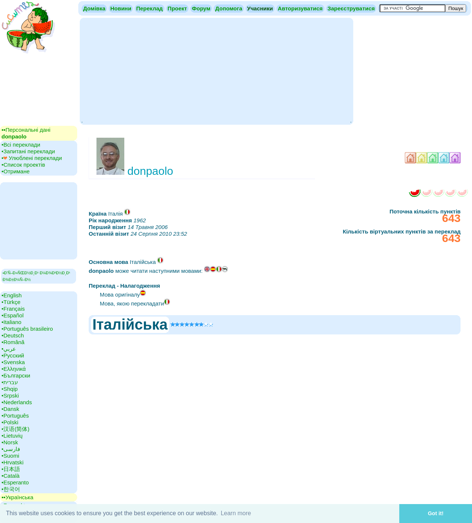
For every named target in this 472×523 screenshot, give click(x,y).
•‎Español (12, 315)
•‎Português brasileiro (27, 329)
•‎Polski (9, 422)
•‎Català (10, 476)
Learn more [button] (236, 513)
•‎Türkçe (10, 302)
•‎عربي (8, 349)
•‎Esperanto (15, 482)
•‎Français (13, 308)
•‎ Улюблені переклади (31, 158)
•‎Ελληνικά (13, 369)
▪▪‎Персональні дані (25, 133)
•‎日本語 (10, 469)
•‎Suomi (10, 455)
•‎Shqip (9, 389)
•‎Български (15, 375)
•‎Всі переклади (20, 144)
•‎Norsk (9, 442)
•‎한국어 (10, 489)
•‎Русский (12, 355)
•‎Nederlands (16, 402)
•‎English (11, 295)
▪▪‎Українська (17, 497)
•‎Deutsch (12, 335)
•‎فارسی (10, 449)
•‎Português (15, 415)
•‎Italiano (11, 322)
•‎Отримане (15, 171)
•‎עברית (9, 382)
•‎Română (12, 342)
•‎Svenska (13, 362)
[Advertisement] (216, 70)
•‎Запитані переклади (28, 151)
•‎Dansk (10, 409)
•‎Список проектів (23, 164)
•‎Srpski (10, 395)
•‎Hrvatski (12, 462)
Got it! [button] (435, 513)
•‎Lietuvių (12, 435)
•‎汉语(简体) (15, 429)
